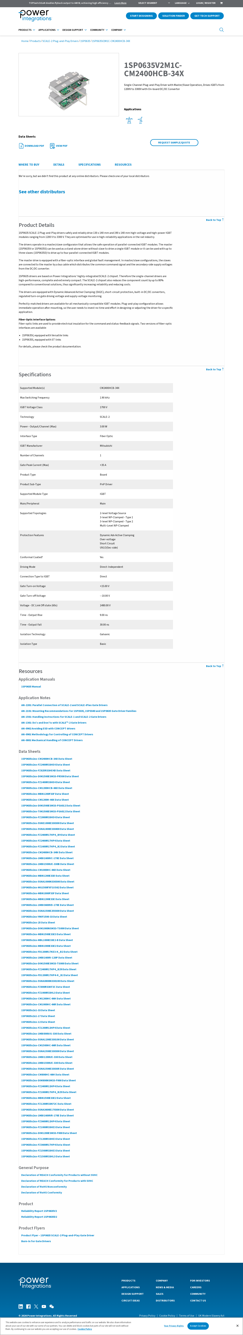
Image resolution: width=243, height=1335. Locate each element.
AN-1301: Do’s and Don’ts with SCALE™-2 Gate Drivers (53, 723)
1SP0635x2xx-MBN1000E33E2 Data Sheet (46, 946)
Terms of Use (186, 1315)
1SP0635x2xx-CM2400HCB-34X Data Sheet (46, 759)
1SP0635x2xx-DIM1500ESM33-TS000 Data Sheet (49, 963)
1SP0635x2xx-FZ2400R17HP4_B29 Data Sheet (48, 969)
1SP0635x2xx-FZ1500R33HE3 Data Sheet (45, 1151)
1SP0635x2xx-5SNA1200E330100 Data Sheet (47, 1039)
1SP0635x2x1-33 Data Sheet (38, 1010)
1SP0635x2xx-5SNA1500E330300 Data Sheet (47, 1051)
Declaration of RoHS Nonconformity (44, 1187)
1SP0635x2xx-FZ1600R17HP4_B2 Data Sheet (48, 846)
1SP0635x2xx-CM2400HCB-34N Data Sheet (46, 852)
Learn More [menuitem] (120, 3)
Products (25, 30)
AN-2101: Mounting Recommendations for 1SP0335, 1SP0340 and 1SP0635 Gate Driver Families (78, 711)
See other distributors (42, 191)
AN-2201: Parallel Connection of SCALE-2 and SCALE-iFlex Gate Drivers (64, 705)
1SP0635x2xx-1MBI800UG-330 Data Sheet (46, 1034)
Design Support (72, 30)
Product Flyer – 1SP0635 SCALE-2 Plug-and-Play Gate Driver (57, 1235)
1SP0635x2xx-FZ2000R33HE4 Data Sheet (45, 817)
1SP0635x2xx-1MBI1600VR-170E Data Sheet (47, 1115)
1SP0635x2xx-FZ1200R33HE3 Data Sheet (45, 1139)
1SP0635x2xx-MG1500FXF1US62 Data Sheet (47, 887)
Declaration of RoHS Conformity (41, 1192)
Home (24, 41)
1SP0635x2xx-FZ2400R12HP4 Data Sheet (45, 1086)
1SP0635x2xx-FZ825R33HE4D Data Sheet (45, 770)
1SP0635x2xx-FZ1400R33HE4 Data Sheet (45, 782)
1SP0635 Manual (31, 686)
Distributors (165, 1300)
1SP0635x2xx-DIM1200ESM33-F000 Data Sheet (49, 1133)
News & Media (165, 1287)
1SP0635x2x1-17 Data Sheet (38, 1016)
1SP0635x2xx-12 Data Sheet (38, 1022)
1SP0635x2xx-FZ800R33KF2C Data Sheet (45, 987)
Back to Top (215, 220)
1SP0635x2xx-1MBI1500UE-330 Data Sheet (46, 1063)
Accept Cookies (198, 1325)
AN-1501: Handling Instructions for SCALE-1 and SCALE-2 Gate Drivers (63, 717)
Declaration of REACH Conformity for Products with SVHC (57, 1181)
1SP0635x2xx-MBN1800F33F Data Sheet (45, 893)
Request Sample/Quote (174, 142)
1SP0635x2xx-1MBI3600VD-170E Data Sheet (47, 905)
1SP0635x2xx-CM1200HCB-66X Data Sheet (46, 788)
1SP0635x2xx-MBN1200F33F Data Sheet (45, 794)
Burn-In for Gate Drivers (36, 1241)
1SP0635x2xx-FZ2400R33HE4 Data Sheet (45, 765)
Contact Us (198, 1300)
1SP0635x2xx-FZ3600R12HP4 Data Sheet (45, 1121)
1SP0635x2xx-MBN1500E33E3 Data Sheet (46, 934)
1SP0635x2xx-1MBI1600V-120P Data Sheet (46, 958)
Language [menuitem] (181, 3)
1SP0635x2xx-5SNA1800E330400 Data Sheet (47, 829)
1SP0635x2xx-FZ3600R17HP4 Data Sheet (45, 1145)
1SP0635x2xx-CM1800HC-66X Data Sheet (45, 870)
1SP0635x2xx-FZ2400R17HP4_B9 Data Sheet (48, 835)
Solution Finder (173, 16)
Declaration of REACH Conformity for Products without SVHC (59, 1175)
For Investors (200, 1280)
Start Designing (141, 16)
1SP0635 (85, 41)
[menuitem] (221, 3)
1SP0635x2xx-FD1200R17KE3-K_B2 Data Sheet (49, 952)
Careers (195, 1287)
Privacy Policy (147, 1315)
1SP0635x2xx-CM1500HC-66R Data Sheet (45, 1045)
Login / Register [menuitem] (206, 3)
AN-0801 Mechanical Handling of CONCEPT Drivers (52, 740)
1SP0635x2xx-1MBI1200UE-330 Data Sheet (46, 1057)
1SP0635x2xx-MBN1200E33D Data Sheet (45, 876)
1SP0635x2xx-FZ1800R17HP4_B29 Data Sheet (48, 1092)
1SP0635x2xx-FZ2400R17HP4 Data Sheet (45, 841)
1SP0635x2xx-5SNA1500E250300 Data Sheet (47, 911)
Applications (47, 30)
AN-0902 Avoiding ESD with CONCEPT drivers (48, 728)
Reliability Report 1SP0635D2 (39, 1217)
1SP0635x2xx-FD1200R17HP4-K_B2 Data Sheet (49, 975)
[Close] (237, 1325)
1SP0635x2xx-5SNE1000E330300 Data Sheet (47, 823)
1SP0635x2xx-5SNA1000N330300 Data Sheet (47, 882)
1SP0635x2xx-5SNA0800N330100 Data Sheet (47, 981)
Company (116, 30)
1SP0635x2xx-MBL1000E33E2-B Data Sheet (47, 940)
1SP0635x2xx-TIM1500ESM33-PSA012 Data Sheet (50, 811)
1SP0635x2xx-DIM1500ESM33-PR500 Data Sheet (50, 776)
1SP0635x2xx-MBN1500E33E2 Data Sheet (46, 1098)
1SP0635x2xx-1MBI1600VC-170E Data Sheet (47, 858)
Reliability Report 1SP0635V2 (39, 1211)
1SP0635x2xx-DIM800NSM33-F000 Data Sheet (48, 1080)
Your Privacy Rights (174, 1325)
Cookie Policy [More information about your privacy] (85, 1329)
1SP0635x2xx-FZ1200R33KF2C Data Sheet (46, 1104)
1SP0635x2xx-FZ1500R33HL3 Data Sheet (45, 1156)
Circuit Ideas (130, 1300)
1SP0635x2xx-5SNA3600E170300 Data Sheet (47, 1110)
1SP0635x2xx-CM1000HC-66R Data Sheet (45, 1004)
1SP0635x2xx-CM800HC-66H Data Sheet (45, 1074)
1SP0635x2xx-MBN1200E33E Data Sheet (45, 899)
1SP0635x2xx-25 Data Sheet (38, 922)
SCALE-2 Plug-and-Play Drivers (61, 41)
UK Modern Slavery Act (211, 1315)
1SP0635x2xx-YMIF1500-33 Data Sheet (44, 917)
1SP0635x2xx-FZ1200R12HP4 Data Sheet (45, 1028)
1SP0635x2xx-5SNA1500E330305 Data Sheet (47, 1069)
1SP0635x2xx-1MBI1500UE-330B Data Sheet (47, 864)
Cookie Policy (167, 1315)
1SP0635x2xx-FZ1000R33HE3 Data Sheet (45, 1127)
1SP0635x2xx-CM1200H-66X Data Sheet (45, 800)
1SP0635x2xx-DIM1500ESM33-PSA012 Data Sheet (50, 806)
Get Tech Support (207, 16)
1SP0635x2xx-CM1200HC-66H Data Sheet (46, 998)
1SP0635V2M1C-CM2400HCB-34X (111, 41)
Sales (159, 1294)
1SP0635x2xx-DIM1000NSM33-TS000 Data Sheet (50, 928)
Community (97, 30)
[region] (121, 1326)
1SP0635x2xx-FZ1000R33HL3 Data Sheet (45, 993)
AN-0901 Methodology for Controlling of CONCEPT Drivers (57, 734)
